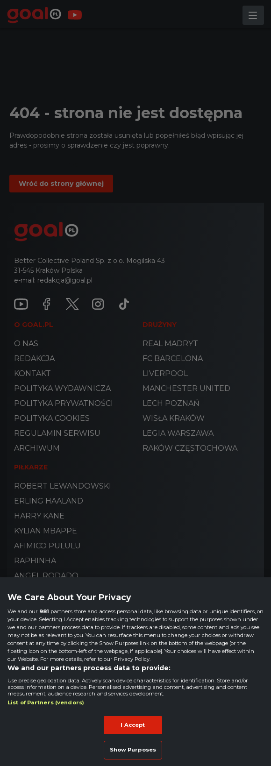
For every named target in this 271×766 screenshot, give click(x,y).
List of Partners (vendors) (45, 702)
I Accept (133, 725)
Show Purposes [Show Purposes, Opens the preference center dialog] (133, 749)
